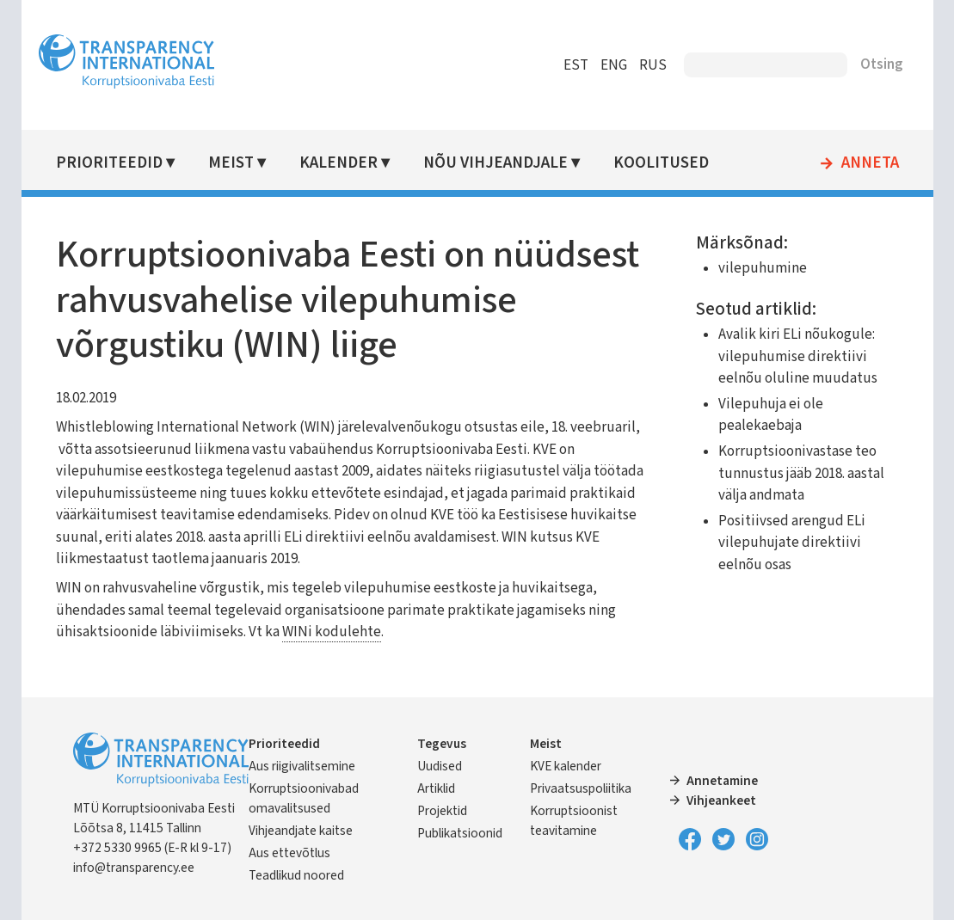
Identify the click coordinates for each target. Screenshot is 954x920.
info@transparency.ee (133, 867)
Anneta (870, 163)
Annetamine (722, 780)
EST (575, 65)
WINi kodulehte (331, 632)
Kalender (338, 163)
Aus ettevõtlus (289, 853)
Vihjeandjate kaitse (301, 830)
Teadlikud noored (296, 875)
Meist (231, 163)
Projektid (442, 810)
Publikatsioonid (459, 833)
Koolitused (661, 163)
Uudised (439, 766)
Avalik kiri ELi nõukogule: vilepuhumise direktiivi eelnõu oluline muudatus (797, 356)
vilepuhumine (762, 268)
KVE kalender (565, 766)
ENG (613, 65)
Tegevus (441, 743)
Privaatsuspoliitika (580, 788)
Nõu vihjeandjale (495, 163)
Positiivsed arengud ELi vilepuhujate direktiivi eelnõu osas (791, 543)
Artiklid (436, 788)
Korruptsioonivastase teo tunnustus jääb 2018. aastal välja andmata (801, 473)
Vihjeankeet (721, 800)
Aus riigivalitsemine (302, 766)
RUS (653, 65)
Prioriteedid (109, 163)
